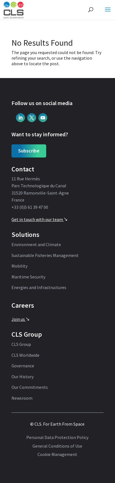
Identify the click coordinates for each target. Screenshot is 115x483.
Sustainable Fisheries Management (45, 255)
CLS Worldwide (25, 355)
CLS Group (21, 344)
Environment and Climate (36, 244)
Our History (22, 376)
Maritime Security (28, 277)
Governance (22, 365)
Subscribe (28, 150)
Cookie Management (57, 454)
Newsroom (21, 398)
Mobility (19, 266)
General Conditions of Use (57, 446)
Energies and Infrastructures (38, 287)
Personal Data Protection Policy (57, 437)
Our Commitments (29, 387)
